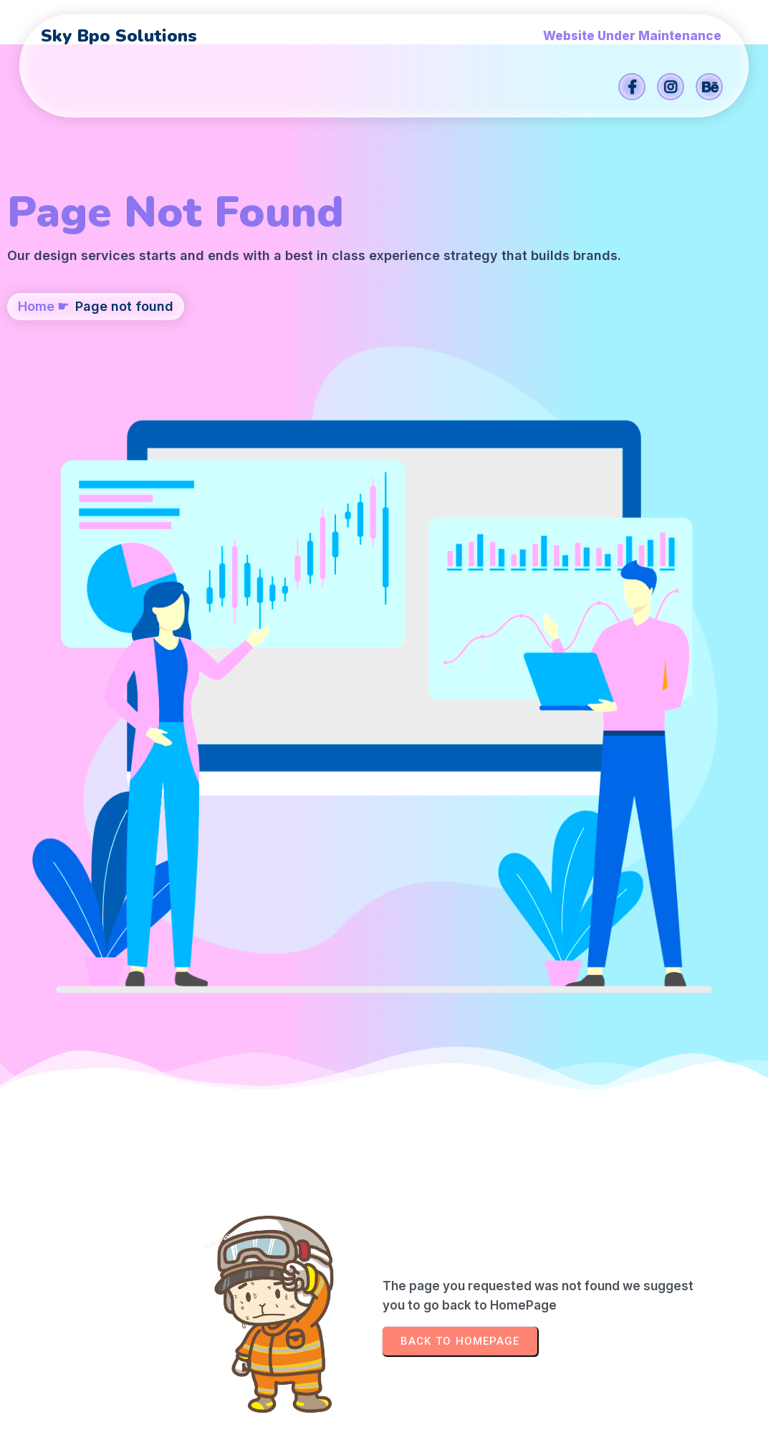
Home (36, 402)
